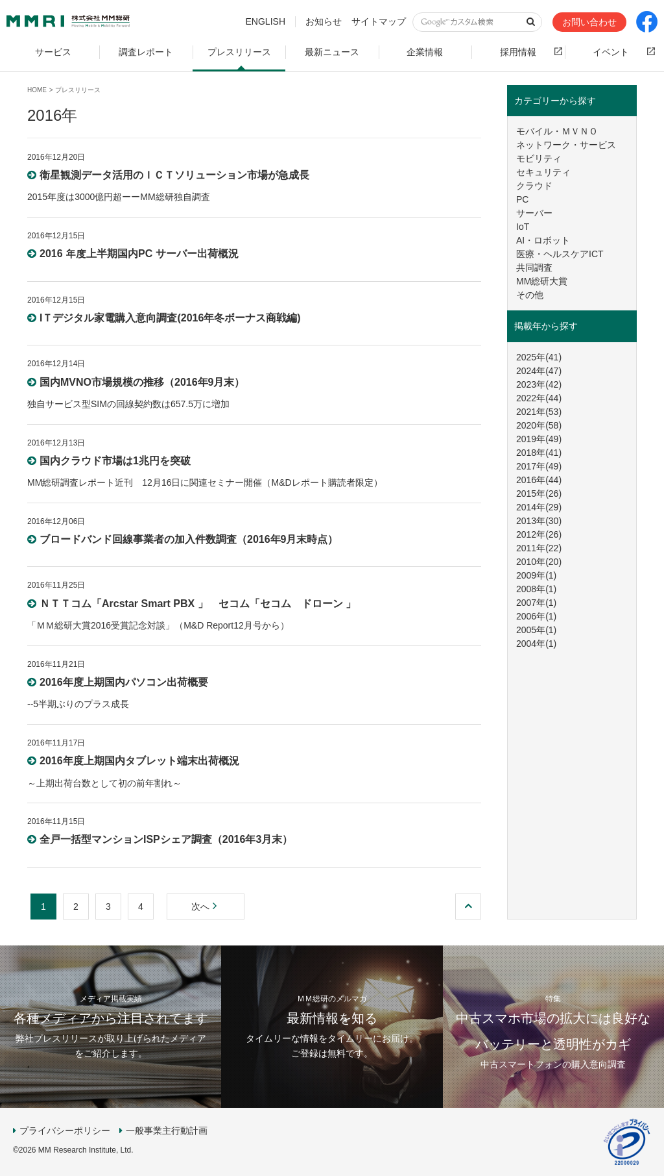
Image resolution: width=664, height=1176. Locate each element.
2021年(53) (539, 412)
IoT (522, 226)
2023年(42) (539, 384)
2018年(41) (539, 452)
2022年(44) (539, 398)
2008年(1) (536, 589)
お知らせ (323, 21)
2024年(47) (539, 371)
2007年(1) (536, 602)
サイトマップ (378, 21)
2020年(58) (539, 425)
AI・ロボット (543, 240)
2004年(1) (536, 643)
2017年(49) (539, 466)
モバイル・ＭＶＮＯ (557, 131)
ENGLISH (265, 21)
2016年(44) (539, 480)
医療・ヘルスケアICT (560, 254)
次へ (205, 906)
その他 (529, 295)
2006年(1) (536, 616)
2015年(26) (539, 493)
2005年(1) (536, 630)
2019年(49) (539, 439)
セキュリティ (543, 172)
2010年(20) (539, 562)
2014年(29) (539, 507)
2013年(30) (539, 521)
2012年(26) (539, 534)
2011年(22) (539, 548)
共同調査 (534, 267)
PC (522, 199)
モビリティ (539, 158)
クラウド (534, 186)
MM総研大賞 (541, 281)
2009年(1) (536, 575)
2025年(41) (539, 357)
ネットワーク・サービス (566, 145)
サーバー (534, 213)
